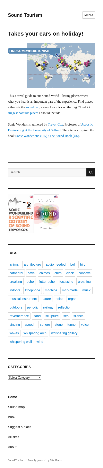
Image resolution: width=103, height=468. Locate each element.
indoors (15, 290)
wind (39, 341)
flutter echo (46, 281)
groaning (84, 281)
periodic (32, 307)
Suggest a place (20, 427)
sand (37, 316)
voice (85, 324)
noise (59, 299)
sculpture (52, 316)
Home (12, 397)
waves (14, 333)
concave (84, 273)
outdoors (16, 307)
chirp (58, 273)
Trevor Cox (55, 124)
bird (83, 264)
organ (72, 299)
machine (51, 290)
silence (78, 316)
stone (59, 324)
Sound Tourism (25, 15)
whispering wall (21, 341)
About (12, 447)
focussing (66, 281)
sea (66, 316)
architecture (32, 264)
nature (46, 299)
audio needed (56, 264)
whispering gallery (64, 333)
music (86, 290)
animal (14, 264)
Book (11, 417)
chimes (44, 273)
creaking (16, 281)
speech (30, 324)
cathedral (16, 273)
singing (15, 324)
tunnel (71, 324)
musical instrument (23, 299)
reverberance (19, 316)
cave (31, 273)
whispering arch (35, 333)
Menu (89, 15)
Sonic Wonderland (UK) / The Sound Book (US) (47, 136)
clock (70, 273)
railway (48, 307)
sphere (45, 324)
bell (72, 264)
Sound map (16, 407)
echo (30, 281)
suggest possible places (23, 113)
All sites (13, 437)
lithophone (32, 290)
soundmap (32, 107)
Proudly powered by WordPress (44, 460)
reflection (64, 307)
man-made (70, 290)
